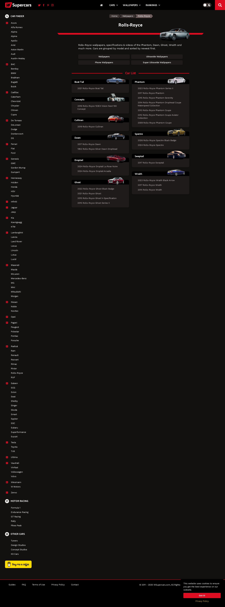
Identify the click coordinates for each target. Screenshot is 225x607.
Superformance (18, 432)
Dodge (14, 129)
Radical (13, 346)
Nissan (13, 302)
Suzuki (14, 436)
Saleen (13, 383)
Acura (13, 23)
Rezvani (15, 359)
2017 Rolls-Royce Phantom (151, 93)
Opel (12, 317)
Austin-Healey (18, 58)
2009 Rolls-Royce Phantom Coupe (154, 122)
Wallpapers (127, 16)
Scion (13, 392)
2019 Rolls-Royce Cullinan (90, 126)
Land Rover (16, 241)
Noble (14, 306)
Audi (13, 54)
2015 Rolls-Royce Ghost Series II (93, 203)
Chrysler (15, 105)
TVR (13, 451)
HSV (13, 191)
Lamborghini (16, 232)
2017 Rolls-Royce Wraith (150, 185)
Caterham (15, 97)
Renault (15, 355)
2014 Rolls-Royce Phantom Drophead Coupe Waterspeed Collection (159, 104)
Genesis (14, 159)
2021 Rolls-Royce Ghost (89, 193)
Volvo (13, 476)
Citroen (14, 110)
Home (114, 16)
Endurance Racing (19, 512)
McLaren (15, 274)
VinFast (14, 467)
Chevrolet (16, 101)
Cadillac (14, 92)
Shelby (14, 401)
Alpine (14, 36)
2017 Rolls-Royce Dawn (89, 144)
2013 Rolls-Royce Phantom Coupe (154, 110)
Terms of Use (38, 584)
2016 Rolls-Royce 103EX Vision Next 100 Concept (97, 107)
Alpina (14, 32)
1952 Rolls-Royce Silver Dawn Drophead (97, 149)
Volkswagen (17, 472)
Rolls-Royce (17, 373)
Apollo (14, 40)
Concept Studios (19, 549)
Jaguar (13, 207)
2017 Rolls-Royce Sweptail (151, 162)
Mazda (14, 269)
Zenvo (13, 492)
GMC (13, 163)
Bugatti (14, 82)
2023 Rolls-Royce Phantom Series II (155, 88)
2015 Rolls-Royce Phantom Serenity (155, 98)
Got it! (202, 595)
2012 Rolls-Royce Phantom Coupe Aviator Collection (158, 116)
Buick (13, 86)
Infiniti (13, 201)
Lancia (14, 237)
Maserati (14, 265)
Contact (75, 584)
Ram (13, 350)
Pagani (13, 322)
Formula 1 (15, 507)
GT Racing (16, 516)
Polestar (15, 331)
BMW (13, 73)
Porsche (15, 340)
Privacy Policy (58, 584)
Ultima (13, 457)
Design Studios (18, 545)
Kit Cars (15, 554)
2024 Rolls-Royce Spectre (151, 145)
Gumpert (15, 172)
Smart (14, 414)
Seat (13, 396)
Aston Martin (17, 49)
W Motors (15, 486)
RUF (13, 377)
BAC (12, 64)
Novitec (14, 311)
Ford (13, 153)
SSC (13, 423)
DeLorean (15, 125)
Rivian (14, 368)
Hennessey (15, 178)
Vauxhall (14, 463)
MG (12, 283)
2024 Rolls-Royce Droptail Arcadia (94, 171)
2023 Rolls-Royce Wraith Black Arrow (156, 180)
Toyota (14, 447)
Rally (13, 521)
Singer (14, 405)
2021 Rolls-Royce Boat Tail (90, 88)
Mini (13, 287)
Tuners (14, 540)
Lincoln (14, 250)
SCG (13, 387)
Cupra (14, 114)
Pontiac (14, 336)
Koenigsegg (16, 222)
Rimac (14, 364)
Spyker (14, 419)
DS (12, 138)
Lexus (14, 246)
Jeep (13, 212)
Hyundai (15, 196)
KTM (13, 226)
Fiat (12, 148)
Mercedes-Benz (19, 278)
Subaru (14, 427)
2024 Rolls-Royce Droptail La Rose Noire (97, 166)
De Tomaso (15, 120)
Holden (14, 182)
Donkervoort (17, 133)
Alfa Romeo (16, 27)
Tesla (12, 442)
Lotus (14, 255)
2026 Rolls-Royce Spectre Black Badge (157, 140)
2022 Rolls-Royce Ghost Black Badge (95, 188)
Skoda (14, 410)
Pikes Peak (16, 525)
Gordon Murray (18, 167)
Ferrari (13, 144)
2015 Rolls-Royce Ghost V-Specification (96, 198)
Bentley (15, 68)
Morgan (14, 296)
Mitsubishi (16, 291)
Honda (14, 187)
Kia (11, 218)
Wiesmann (15, 482)
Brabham (15, 77)
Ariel (13, 45)
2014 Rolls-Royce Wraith (150, 189)
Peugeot (15, 327)
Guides (12, 584)
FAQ (24, 584)
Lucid (13, 259)
